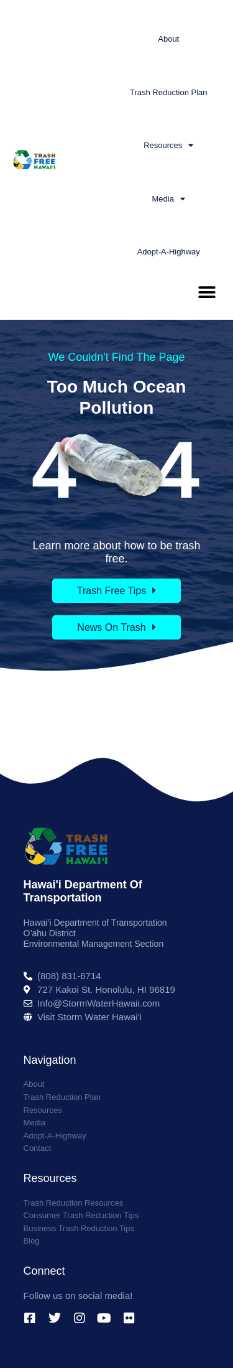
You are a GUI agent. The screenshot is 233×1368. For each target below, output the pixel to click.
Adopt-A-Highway (168, 251)
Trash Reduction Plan (169, 92)
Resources (168, 145)
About (168, 39)
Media (168, 198)
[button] (207, 293)
